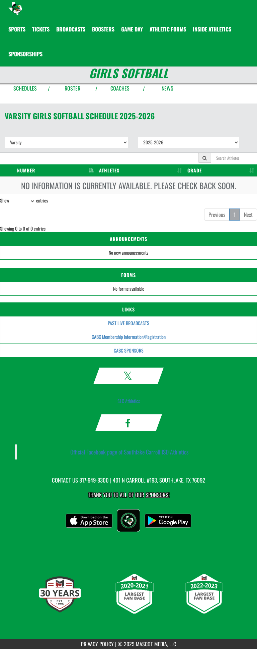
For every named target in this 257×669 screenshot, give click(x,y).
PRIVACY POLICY (97, 644)
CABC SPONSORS (129, 350)
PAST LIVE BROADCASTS (128, 322)
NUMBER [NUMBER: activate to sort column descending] (26, 170)
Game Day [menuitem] (132, 29)
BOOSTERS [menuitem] (103, 29)
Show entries (24, 201)
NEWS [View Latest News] (167, 88)
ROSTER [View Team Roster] (72, 88)
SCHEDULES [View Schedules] (25, 88)
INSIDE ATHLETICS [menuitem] (212, 29)
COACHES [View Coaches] (120, 88)
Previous (216, 215)
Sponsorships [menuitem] (25, 54)
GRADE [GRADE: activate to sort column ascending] (194, 170)
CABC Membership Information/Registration (129, 336)
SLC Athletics (128, 400)
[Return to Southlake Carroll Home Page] (15, 8)
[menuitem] (41, 29)
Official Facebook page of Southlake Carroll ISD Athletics (129, 451)
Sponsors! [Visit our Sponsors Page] (157, 495)
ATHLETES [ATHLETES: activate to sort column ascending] (109, 170)
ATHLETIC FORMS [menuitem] (168, 29)
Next (248, 215)
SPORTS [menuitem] (16, 29)
